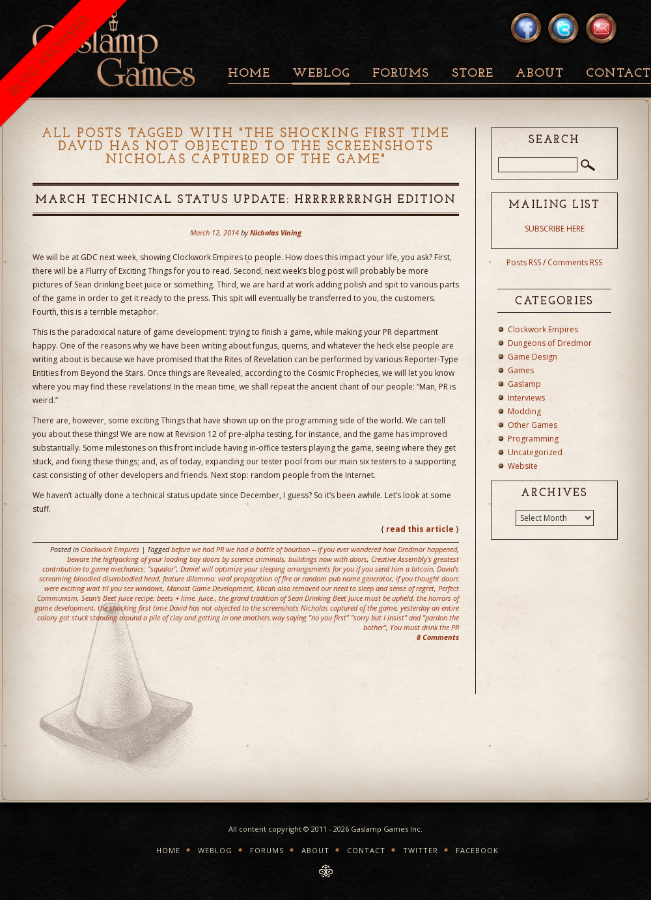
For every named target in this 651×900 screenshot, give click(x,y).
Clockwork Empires (110, 549)
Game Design (532, 356)
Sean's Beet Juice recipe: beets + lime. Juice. (148, 598)
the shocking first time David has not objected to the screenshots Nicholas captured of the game (247, 608)
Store (472, 74)
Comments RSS (574, 262)
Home (249, 74)
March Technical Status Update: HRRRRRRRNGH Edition (245, 200)
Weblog (321, 74)
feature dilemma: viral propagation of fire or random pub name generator (277, 578)
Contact (366, 850)
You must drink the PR (424, 627)
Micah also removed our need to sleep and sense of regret (345, 588)
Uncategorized (535, 452)
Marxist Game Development (210, 588)
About (540, 74)
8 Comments (438, 637)
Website (523, 465)
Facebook (477, 850)
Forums (400, 74)
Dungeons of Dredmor (550, 343)
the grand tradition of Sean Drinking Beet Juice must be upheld (316, 598)
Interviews (526, 397)
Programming (533, 438)
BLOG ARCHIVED (48, 54)
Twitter (420, 850)
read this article (420, 529)
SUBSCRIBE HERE (555, 228)
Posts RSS (523, 262)
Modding (524, 411)
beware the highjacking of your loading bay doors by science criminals (175, 559)
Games (521, 370)
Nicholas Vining (275, 232)
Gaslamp (524, 384)
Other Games (532, 424)
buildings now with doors (327, 559)
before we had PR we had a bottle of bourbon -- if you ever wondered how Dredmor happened (314, 549)
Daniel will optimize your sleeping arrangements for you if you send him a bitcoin (306, 569)
